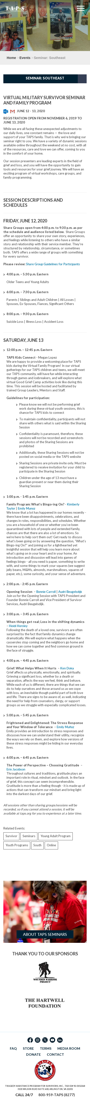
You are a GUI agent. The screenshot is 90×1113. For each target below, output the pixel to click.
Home (11, 58)
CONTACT (55, 1054)
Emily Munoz (26, 508)
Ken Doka (67, 668)
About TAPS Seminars (45, 934)
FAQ (13, 1048)
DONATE (33, 1054)
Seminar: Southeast (45, 78)
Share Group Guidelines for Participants (53, 264)
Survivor (11, 836)
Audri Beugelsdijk (70, 591)
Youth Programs (17, 845)
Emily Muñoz (65, 727)
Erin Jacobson (15, 769)
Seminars (29, 836)
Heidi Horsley (18, 626)
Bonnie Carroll (46, 591)
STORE (28, 1048)
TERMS (45, 1048)
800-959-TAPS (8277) (56, 1095)
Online (51, 845)
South (37, 845)
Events (24, 58)
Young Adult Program (56, 836)
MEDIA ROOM (68, 1048)
